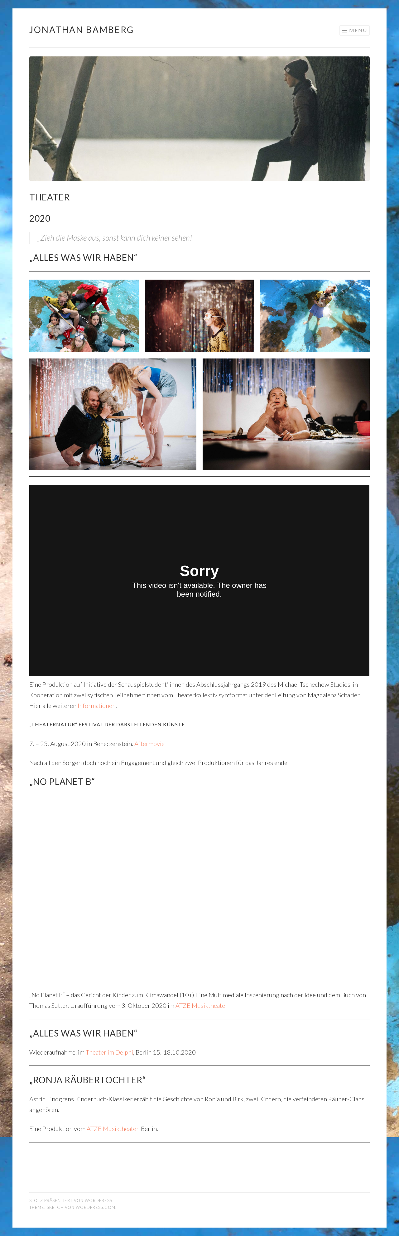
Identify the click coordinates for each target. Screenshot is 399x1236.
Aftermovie (149, 743)
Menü (358, 30)
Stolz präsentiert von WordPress (70, 1200)
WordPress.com (95, 1207)
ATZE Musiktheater (201, 1005)
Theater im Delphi (109, 1052)
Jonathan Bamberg (81, 29)
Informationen (97, 705)
